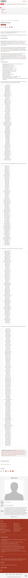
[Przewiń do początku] (26, 576)
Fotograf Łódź (17, 526)
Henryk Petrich (20, 454)
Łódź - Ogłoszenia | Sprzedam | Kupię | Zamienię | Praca (19, 4)
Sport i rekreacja (10, 20)
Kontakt (7, 574)
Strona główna (3, 20)
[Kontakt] (24, 1)
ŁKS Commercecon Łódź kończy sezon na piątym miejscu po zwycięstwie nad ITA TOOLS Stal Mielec (14, 540)
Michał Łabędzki (21, 453)
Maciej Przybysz (10, 453)
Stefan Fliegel (11, 452)
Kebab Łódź (3, 532)
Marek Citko (7, 51)
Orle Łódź (9, 49)
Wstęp (2, 11)
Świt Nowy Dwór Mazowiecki (21, 56)
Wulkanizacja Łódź (18, 529)
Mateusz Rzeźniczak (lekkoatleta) (13, 454)
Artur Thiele (20, 452)
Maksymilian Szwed (4, 454)
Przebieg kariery (4, 12)
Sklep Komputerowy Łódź (5, 529)
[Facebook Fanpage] (22, 1)
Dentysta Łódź (4, 523)
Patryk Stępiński (8, 451)
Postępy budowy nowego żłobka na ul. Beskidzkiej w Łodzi (10, 549)
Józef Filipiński (18, 450)
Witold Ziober (7, 452)
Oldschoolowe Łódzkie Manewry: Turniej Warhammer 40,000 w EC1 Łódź (13, 546)
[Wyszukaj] (25, 1)
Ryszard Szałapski (14, 451)
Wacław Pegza (16, 452)
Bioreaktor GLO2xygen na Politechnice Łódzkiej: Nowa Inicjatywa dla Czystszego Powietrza (14, 551)
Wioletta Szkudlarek (8, 455)
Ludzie (6, 20)
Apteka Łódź (17, 523)
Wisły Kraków (19, 57)
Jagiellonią (9, 50)
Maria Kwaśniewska (16, 453)
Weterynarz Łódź (4, 526)
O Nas (10, 574)
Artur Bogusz (14, 455)
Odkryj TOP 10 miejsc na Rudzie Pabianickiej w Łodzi (10, 543)
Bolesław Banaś (20, 451)
